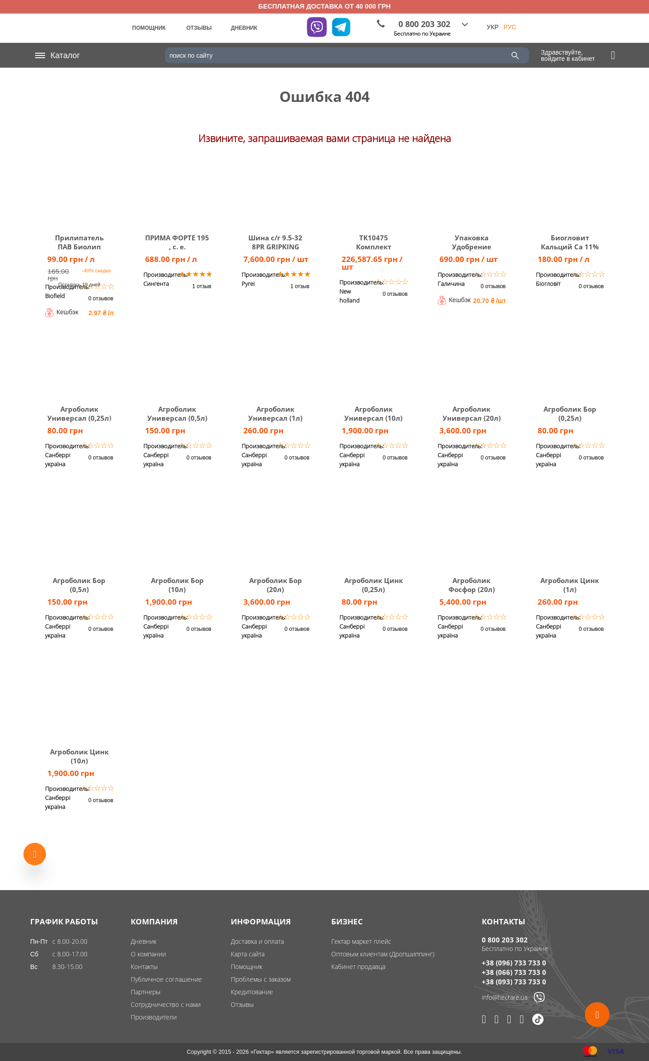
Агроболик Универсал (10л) (373, 413)
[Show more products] (34, 851)
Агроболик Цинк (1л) (569, 585)
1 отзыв (201, 286)
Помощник (246, 966)
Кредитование (252, 992)
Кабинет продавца (358, 966)
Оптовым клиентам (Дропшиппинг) (382, 954)
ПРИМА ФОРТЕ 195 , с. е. (177, 242)
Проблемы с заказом (261, 979)
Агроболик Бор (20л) (275, 585)
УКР (492, 27)
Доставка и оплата (257, 941)
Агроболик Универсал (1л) (275, 413)
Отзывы (242, 1004)
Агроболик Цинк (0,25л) (373, 585)
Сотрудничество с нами (166, 1004)
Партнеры (145, 992)
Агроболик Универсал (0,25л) (79, 413)
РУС (509, 27)
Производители (154, 1017)
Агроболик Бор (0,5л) (79, 585)
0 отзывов (100, 298)
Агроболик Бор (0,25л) (570, 413)
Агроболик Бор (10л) (177, 585)
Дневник (143, 941)
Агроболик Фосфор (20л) (471, 585)
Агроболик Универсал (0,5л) (177, 413)
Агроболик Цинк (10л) (79, 756)
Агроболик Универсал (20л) (472, 413)
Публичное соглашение (166, 979)
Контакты (144, 966)
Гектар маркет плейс (361, 941)
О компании (148, 954)
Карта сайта (248, 954)
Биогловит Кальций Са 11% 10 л (570, 246)
